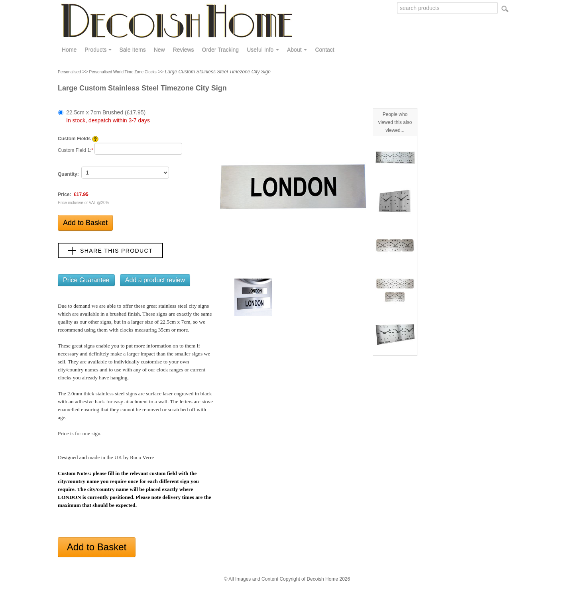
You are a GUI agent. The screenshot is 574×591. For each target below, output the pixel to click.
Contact (324, 50)
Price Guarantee (86, 280)
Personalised (69, 72)
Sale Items (133, 50)
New (159, 50)
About (297, 50)
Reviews (183, 50)
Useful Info (263, 50)
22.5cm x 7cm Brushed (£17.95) (108, 116)
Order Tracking (220, 50)
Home (69, 50)
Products (98, 50)
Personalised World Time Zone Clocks (123, 72)
